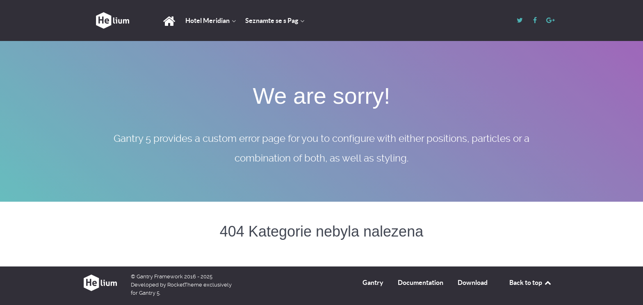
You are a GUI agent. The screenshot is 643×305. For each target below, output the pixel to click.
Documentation (420, 282)
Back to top (530, 282)
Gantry (373, 282)
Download (473, 282)
